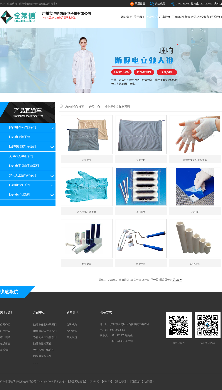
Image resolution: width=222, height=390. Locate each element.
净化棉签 (141, 211)
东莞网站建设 (77, 381)
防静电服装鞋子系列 (22, 146)
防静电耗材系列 (19, 194)
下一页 (154, 279)
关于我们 (139, 17)
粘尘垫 (195, 211)
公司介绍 (5, 324)
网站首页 (127, 17)
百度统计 (137, 381)
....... (35, 362)
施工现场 (5, 337)
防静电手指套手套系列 (24, 165)
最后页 (163, 279)
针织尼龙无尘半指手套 (195, 160)
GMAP (107, 381)
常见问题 (72, 337)
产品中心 (152, 17)
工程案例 (178, 17)
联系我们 (216, 17)
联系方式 (106, 312)
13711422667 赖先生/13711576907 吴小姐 (196, 4)
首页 (81, 106)
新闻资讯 (190, 17)
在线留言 (203, 17)
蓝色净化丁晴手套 (86, 211)
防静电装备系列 (19, 185)
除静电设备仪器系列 (22, 127)
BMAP (94, 381)
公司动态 (72, 324)
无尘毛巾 (86, 160)
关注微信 (157, 4)
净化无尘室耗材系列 (22, 175)
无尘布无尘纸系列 (21, 156)
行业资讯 (72, 331)
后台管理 (121, 381)
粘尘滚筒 (86, 264)
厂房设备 (165, 17)
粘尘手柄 (141, 264)
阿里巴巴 (137, 4)
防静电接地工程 (19, 136)
